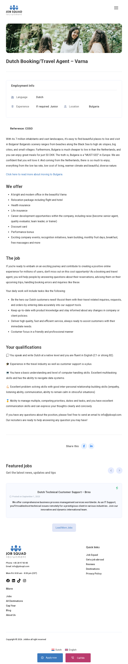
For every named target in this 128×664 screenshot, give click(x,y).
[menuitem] (56, 650)
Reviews (90, 564)
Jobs (9, 596)
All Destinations (14, 601)
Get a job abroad (95, 559)
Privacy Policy (94, 573)
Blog (8, 610)
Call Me (78, 658)
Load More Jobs (64, 527)
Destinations (93, 569)
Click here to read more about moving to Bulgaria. (34, 174)
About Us (11, 615)
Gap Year (11, 605)
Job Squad (92, 555)
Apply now (51, 657)
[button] (116, 8)
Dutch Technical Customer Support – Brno (64, 492)
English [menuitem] (72, 649)
